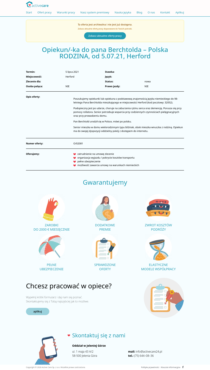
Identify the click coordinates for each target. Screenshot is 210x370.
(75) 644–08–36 (144, 356)
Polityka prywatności (150, 367)
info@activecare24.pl (149, 351)
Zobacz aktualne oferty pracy (105, 35)
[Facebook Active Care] (183, 367)
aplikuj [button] (37, 311)
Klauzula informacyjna (170, 367)
